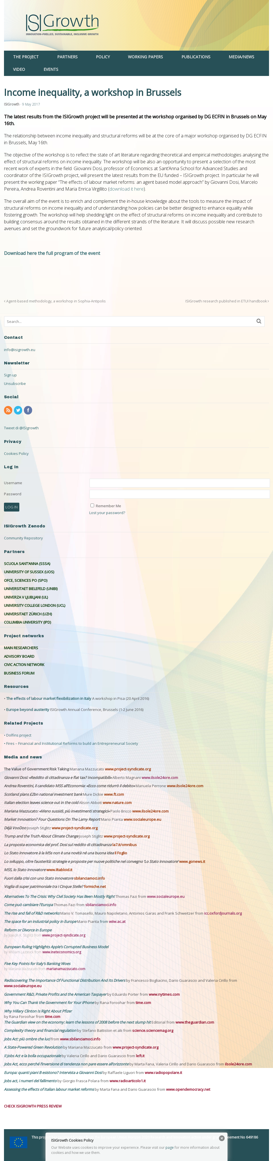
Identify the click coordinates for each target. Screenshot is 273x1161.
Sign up (10, 375)
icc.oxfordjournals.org (223, 913)
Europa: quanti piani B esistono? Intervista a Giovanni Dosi (53, 1072)
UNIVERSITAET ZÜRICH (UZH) (28, 613)
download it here (126, 189)
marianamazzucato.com (65, 968)
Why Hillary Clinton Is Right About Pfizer (38, 1011)
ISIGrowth (11, 104)
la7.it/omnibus (124, 844)
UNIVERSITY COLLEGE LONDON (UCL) (34, 605)
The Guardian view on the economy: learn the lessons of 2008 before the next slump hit (78, 1022)
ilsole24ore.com (238, 1064)
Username (13, 482)
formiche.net (95, 886)
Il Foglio (121, 852)
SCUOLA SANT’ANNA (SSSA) (27, 563)
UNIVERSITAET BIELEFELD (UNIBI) (30, 588)
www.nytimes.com (164, 994)
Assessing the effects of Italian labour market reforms (49, 1089)
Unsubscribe (15, 383)
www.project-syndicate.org (128, 769)
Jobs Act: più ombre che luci (27, 1039)
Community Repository (23, 538)
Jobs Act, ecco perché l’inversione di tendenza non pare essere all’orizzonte (66, 1064)
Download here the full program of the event (52, 253)
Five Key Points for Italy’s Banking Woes (37, 963)
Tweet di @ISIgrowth (21, 427)
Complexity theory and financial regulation (40, 1030)
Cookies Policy (16, 453)
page (170, 1147)
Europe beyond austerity (27, 709)
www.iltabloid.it (59, 869)
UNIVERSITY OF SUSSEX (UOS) (29, 571)
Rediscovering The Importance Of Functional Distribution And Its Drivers (65, 980)
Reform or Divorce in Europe (27, 930)
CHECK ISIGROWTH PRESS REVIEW (33, 1106)
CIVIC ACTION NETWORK (24, 664)
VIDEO (19, 69)
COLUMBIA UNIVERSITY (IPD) (27, 622)
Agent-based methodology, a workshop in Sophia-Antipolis (55, 301)
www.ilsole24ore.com (160, 777)
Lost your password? (107, 512)
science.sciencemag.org (152, 1030)
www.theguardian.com (194, 1022)
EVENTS (51, 69)
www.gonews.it (192, 861)
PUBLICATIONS (195, 56)
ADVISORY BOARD (19, 656)
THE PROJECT (26, 56)
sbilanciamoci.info (89, 878)
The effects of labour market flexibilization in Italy (48, 698)
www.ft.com (114, 794)
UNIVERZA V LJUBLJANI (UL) (26, 597)
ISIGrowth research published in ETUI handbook (227, 301)
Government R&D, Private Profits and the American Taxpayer (55, 994)
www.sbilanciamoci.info (80, 1039)
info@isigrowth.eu (19, 349)
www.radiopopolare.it (163, 1072)
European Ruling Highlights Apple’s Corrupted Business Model (56, 946)
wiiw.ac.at (117, 921)
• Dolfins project (17, 735)
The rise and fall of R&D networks (32, 913)
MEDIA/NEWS (241, 56)
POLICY (103, 56)
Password (12, 493)
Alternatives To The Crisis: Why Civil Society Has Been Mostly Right (59, 896)
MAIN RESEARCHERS (21, 647)
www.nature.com (117, 802)
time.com (143, 1002)
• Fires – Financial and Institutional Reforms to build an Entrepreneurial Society (71, 743)
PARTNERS (67, 56)
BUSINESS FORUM (19, 673)
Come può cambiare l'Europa (29, 904)
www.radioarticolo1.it (127, 1080)
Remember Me (108, 505)
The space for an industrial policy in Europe (40, 921)
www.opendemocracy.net (188, 1089)
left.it (140, 1055)
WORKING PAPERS (145, 56)
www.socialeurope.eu (142, 819)
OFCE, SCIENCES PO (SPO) (25, 580)
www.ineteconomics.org (61, 952)
